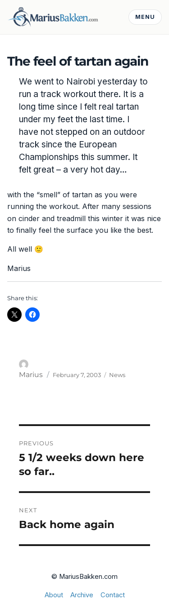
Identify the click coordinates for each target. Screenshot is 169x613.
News (117, 374)
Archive (81, 595)
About (54, 595)
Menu (145, 16)
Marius (31, 374)
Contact (112, 595)
